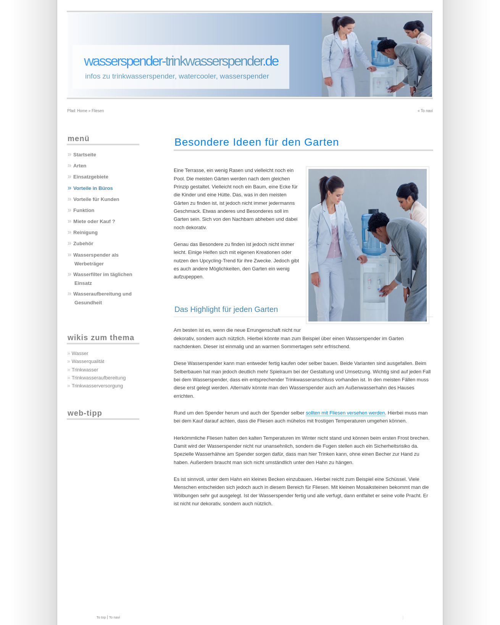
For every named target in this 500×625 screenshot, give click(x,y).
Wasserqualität (88, 361)
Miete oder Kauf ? (94, 221)
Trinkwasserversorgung (97, 386)
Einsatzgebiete (90, 177)
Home (82, 111)
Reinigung (85, 232)
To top (101, 617)
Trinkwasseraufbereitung (99, 378)
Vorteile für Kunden (96, 199)
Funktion (83, 210)
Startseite (84, 154)
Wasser (80, 353)
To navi (427, 111)
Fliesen (98, 111)
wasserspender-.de (181, 61)
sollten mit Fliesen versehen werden (345, 413)
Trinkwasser (85, 370)
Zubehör (83, 243)
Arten (79, 166)
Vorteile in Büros (93, 188)
